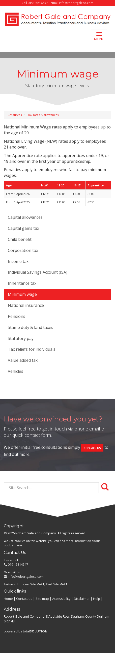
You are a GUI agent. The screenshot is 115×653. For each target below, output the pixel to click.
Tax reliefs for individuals (31, 349)
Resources (15, 115)
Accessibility (61, 598)
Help (96, 598)
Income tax (18, 261)
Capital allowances (25, 217)
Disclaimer (82, 598)
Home (8, 598)
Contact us (24, 598)
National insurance (26, 305)
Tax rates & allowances (43, 115)
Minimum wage (22, 294)
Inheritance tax (22, 283)
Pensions (16, 316)
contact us (92, 447)
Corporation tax (23, 250)
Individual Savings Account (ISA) (37, 272)
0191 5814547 (16, 564)
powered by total (25, 631)
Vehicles (15, 371)
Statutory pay (21, 338)
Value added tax (23, 360)
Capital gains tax (23, 228)
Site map (42, 598)
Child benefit (20, 239)
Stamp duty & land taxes (30, 327)
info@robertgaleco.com (76, 3)
